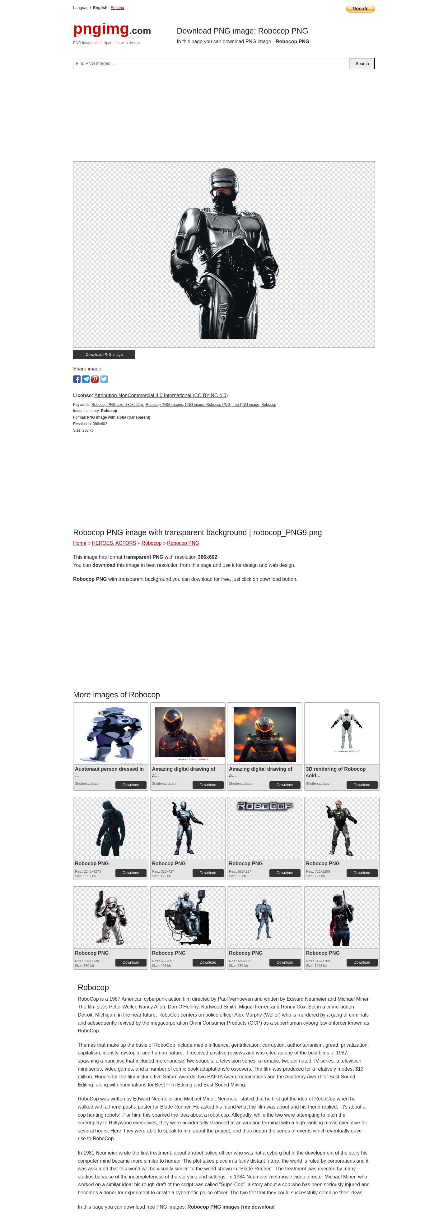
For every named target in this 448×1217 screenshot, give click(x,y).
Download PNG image (104, 354)
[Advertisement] (224, 117)
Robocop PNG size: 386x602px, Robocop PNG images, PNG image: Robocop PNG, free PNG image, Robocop (183, 404)
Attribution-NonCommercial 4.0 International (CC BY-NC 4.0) (161, 395)
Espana (117, 7)
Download (131, 785)
